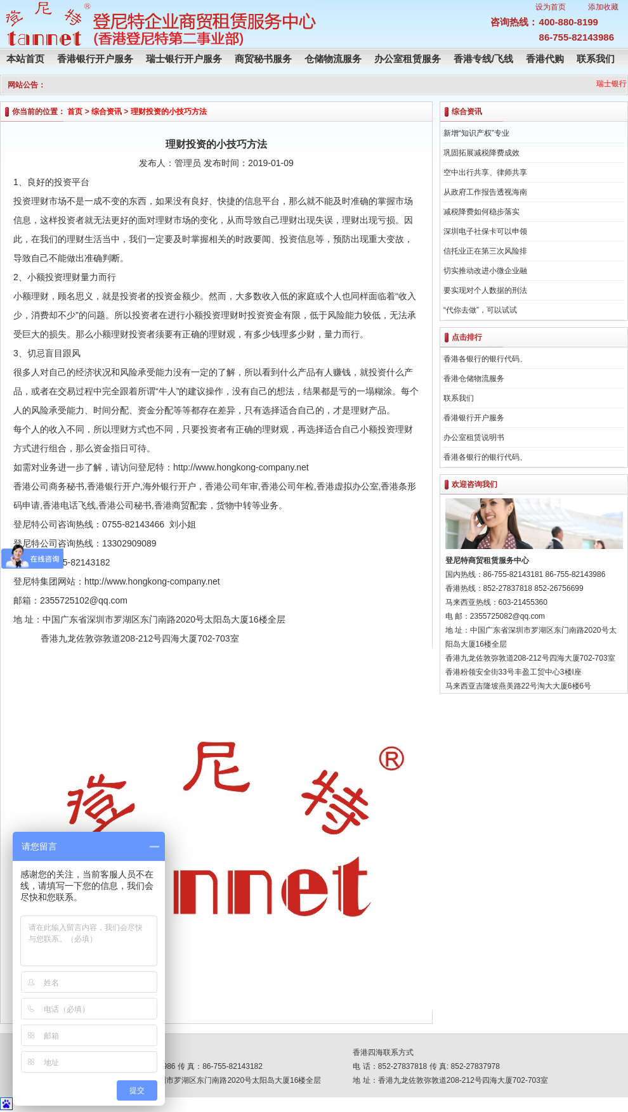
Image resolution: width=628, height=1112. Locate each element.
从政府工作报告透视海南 (485, 192)
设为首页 (550, 7)
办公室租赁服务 (407, 58)
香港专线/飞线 (483, 58)
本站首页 (25, 58)
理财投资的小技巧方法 (169, 111)
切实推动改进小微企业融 (485, 270)
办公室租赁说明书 (473, 437)
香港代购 (545, 58)
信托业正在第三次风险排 (485, 251)
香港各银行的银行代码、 (485, 358)
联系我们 (596, 58)
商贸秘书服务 (263, 58)
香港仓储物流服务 (473, 378)
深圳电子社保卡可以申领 (485, 231)
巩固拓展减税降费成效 (481, 152)
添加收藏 (603, 7)
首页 (74, 111)
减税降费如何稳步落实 (481, 211)
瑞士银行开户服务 (184, 58)
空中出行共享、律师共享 (485, 172)
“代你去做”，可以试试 (480, 310)
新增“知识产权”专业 (476, 133)
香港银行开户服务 (95, 58)
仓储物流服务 (333, 58)
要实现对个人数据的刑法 (485, 290)
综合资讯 (106, 111)
